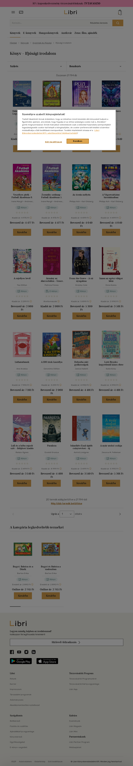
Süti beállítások (53, 142)
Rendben (77, 141)
